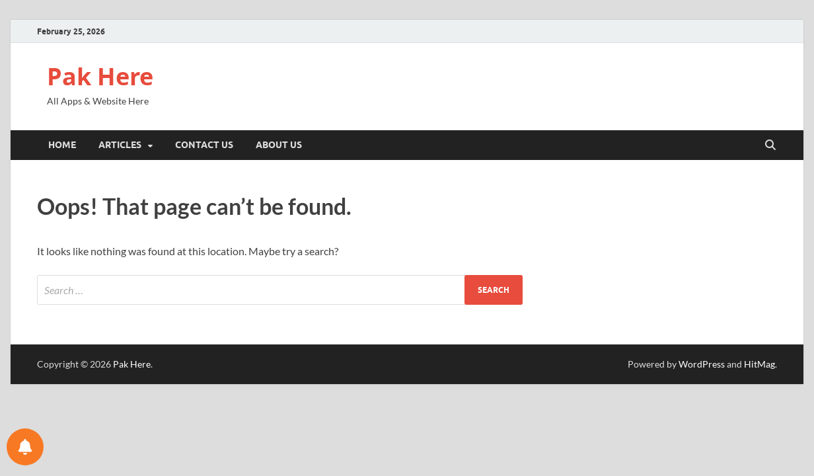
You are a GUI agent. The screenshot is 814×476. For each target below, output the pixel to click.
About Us (279, 144)
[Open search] (770, 145)
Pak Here (100, 76)
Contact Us (204, 144)
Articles (119, 144)
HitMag (759, 364)
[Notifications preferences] (25, 446)
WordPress (702, 364)
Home (62, 144)
